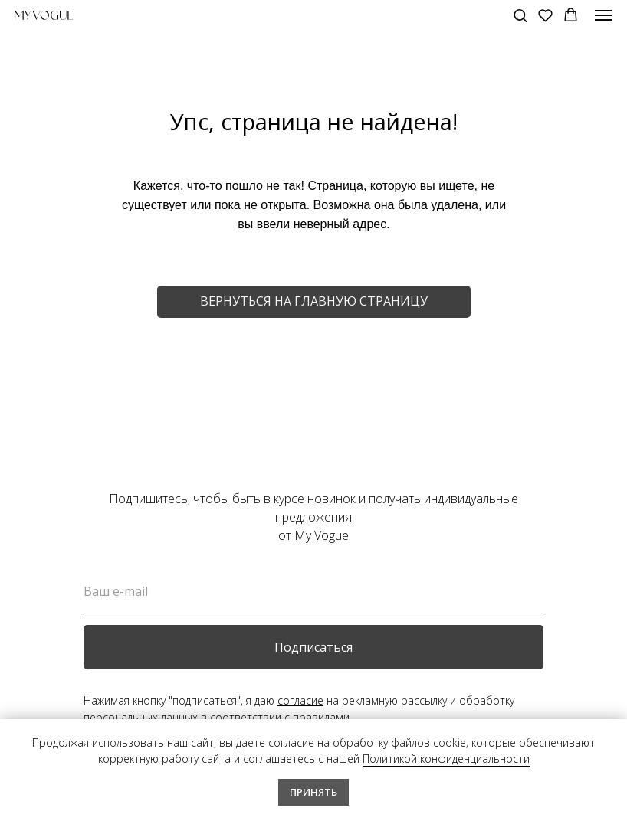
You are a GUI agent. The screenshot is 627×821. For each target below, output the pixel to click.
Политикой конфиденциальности (446, 758)
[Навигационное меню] (603, 15)
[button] (520, 15)
